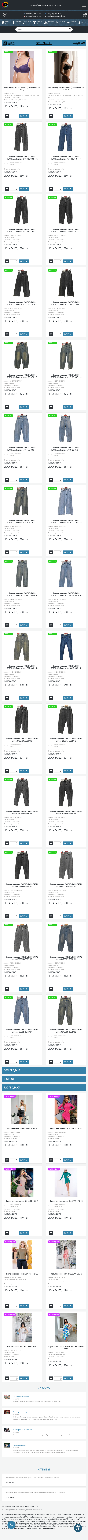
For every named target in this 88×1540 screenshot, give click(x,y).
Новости (44, 1388)
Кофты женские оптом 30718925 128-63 (22, 1274)
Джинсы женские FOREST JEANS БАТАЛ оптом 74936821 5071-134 (22, 1031)
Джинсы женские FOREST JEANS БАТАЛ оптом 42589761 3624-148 (66, 740)
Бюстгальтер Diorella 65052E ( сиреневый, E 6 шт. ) (22, 88)
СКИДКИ (9, 1079)
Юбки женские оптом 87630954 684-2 (22, 1128)
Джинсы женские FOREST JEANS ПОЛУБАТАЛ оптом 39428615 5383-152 (66, 667)
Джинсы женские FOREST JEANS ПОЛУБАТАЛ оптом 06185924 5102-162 (22, 521)
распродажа (12, 1087)
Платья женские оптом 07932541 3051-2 (22, 1346)
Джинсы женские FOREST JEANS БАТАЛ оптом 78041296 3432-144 (66, 812)
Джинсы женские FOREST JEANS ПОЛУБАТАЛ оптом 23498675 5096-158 (22, 594)
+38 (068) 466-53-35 (33, 16)
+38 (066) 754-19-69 (54, 14)
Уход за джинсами (19, 1445)
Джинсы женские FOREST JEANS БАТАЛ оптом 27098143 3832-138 (22, 958)
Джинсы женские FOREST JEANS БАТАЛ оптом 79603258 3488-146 (22, 812)
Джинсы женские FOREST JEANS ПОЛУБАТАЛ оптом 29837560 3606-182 (22, 158)
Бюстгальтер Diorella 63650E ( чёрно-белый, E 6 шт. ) (66, 88)
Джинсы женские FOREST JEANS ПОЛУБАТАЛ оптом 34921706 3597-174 (22, 303)
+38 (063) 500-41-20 (33, 14)
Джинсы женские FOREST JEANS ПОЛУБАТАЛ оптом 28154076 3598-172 (66, 303)
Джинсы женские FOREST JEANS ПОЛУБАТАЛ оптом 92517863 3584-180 (66, 158)
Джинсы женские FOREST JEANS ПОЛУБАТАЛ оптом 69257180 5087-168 (66, 376)
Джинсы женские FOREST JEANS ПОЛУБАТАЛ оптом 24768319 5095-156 (66, 594)
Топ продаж (12, 1070)
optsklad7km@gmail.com (56, 16)
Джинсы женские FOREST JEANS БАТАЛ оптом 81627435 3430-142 (22, 885)
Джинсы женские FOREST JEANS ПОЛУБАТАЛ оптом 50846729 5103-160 (66, 521)
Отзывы (44, 1469)
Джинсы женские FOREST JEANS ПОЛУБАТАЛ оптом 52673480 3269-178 (22, 230)
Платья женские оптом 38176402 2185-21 (22, 1201)
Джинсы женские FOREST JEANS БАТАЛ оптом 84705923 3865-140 (66, 885)
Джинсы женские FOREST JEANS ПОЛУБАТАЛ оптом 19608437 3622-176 (66, 230)
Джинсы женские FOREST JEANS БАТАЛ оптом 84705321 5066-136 (66, 958)
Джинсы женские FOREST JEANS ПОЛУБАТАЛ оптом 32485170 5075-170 (22, 376)
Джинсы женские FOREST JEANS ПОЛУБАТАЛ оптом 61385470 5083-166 (22, 449)
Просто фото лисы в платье (22, 1430)
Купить (23, 116)
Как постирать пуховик (21, 1396)
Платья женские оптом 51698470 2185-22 (66, 1128)
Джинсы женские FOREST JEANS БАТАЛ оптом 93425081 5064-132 (66, 1031)
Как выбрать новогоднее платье (24, 1412)
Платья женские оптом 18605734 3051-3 (66, 1274)
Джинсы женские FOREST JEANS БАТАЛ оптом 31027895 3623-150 (22, 740)
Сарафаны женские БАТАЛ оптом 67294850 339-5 (66, 1347)
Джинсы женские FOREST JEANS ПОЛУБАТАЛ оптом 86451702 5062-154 (22, 667)
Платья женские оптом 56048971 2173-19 (66, 1201)
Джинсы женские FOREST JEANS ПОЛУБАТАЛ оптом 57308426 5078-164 (66, 449)
